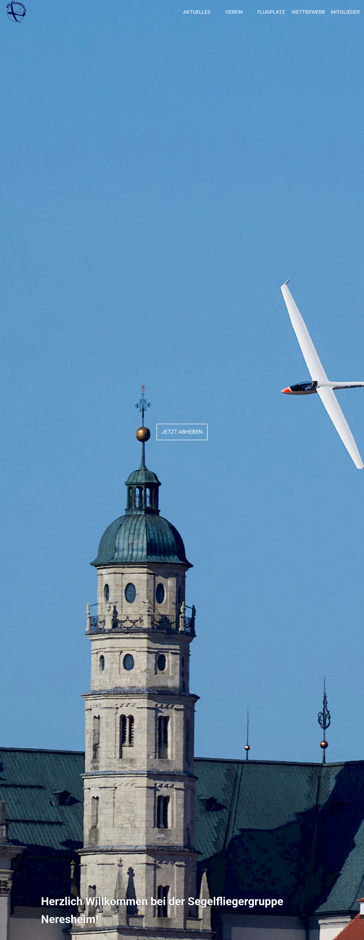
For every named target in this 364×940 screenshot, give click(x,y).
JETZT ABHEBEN (182, 432)
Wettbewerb (308, 11)
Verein (234, 11)
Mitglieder (345, 11)
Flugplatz (271, 11)
